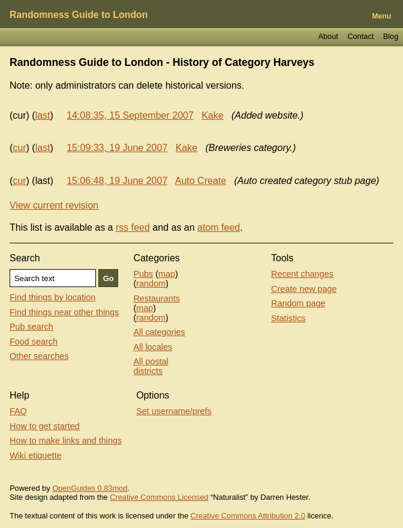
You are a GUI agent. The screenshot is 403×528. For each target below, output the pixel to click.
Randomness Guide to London (79, 15)
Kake (212, 115)
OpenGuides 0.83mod (89, 488)
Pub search (31, 326)
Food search (34, 341)
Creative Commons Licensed (159, 497)
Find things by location (52, 297)
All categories (159, 332)
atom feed (218, 227)
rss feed (133, 227)
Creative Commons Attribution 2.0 (248, 515)
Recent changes (302, 274)
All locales (152, 347)
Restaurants (156, 298)
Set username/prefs (174, 411)
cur (19, 148)
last (42, 115)
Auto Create (200, 181)
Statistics (288, 318)
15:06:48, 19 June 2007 (117, 181)
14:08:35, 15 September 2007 (130, 115)
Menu (381, 16)
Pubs (143, 274)
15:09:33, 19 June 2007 (117, 148)
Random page (298, 303)
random (151, 283)
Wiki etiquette (35, 455)
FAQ (18, 411)
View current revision (54, 205)
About (328, 36)
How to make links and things (66, 440)
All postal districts (150, 366)
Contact (360, 36)
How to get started (45, 426)
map (166, 274)
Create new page (304, 289)
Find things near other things (64, 312)
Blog (391, 36)
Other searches (39, 356)
